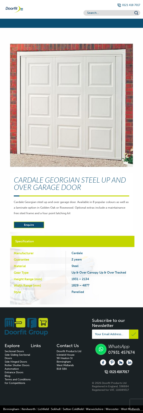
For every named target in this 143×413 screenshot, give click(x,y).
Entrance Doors (14, 372)
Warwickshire (94, 409)
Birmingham (11, 409)
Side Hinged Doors (16, 361)
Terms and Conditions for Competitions (18, 381)
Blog (7, 376)
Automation (12, 368)
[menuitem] (18, 351)
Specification (24, 241)
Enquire (29, 224)
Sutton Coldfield (73, 409)
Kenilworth (29, 409)
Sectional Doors (14, 351)
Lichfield (43, 409)
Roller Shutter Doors (17, 365)
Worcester (112, 409)
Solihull (56, 409)
